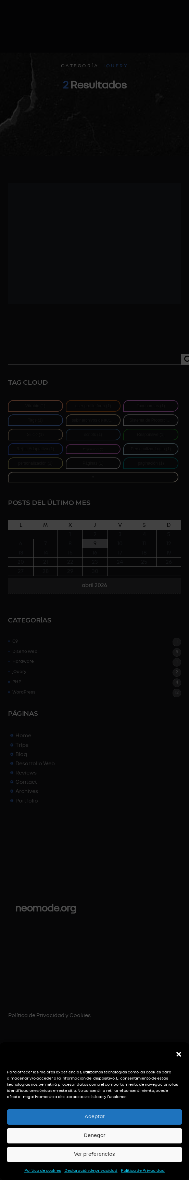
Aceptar (95, 1116)
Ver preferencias (94, 1154)
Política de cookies (42, 1170)
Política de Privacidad (143, 1170)
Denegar (94, 1135)
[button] (178, 1054)
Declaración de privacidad (90, 1170)
